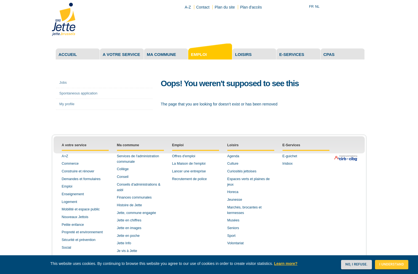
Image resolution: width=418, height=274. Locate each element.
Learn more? (285, 263)
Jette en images (129, 228)
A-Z (188, 7)
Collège (123, 169)
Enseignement (73, 194)
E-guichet (290, 156)
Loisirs (243, 54)
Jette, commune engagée (136, 213)
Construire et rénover (78, 171)
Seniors (233, 228)
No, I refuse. (356, 264)
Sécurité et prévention (79, 240)
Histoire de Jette (129, 205)
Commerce (70, 164)
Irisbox (288, 164)
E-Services (291, 145)
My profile (66, 104)
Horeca (233, 192)
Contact (202, 7)
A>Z (65, 156)
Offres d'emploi (183, 156)
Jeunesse (234, 200)
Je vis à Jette (127, 251)
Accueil (67, 54)
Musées (233, 220)
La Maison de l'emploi (189, 164)
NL (317, 7)
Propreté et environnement (82, 232)
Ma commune (161, 54)
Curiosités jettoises (242, 171)
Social (66, 247)
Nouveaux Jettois (75, 217)
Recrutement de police (189, 179)
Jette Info (124, 243)
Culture (233, 164)
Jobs (63, 83)
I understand (391, 264)
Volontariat (235, 243)
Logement (69, 202)
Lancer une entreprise (189, 171)
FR (311, 7)
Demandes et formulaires (81, 179)
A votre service (121, 54)
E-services (291, 54)
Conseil (123, 177)
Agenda (233, 156)
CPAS (329, 54)
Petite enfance (73, 225)
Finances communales (134, 197)
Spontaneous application (78, 93)
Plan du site (225, 7)
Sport (231, 236)
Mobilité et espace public (81, 209)
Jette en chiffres (129, 220)
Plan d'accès (251, 7)
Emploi (199, 54)
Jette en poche (128, 236)
